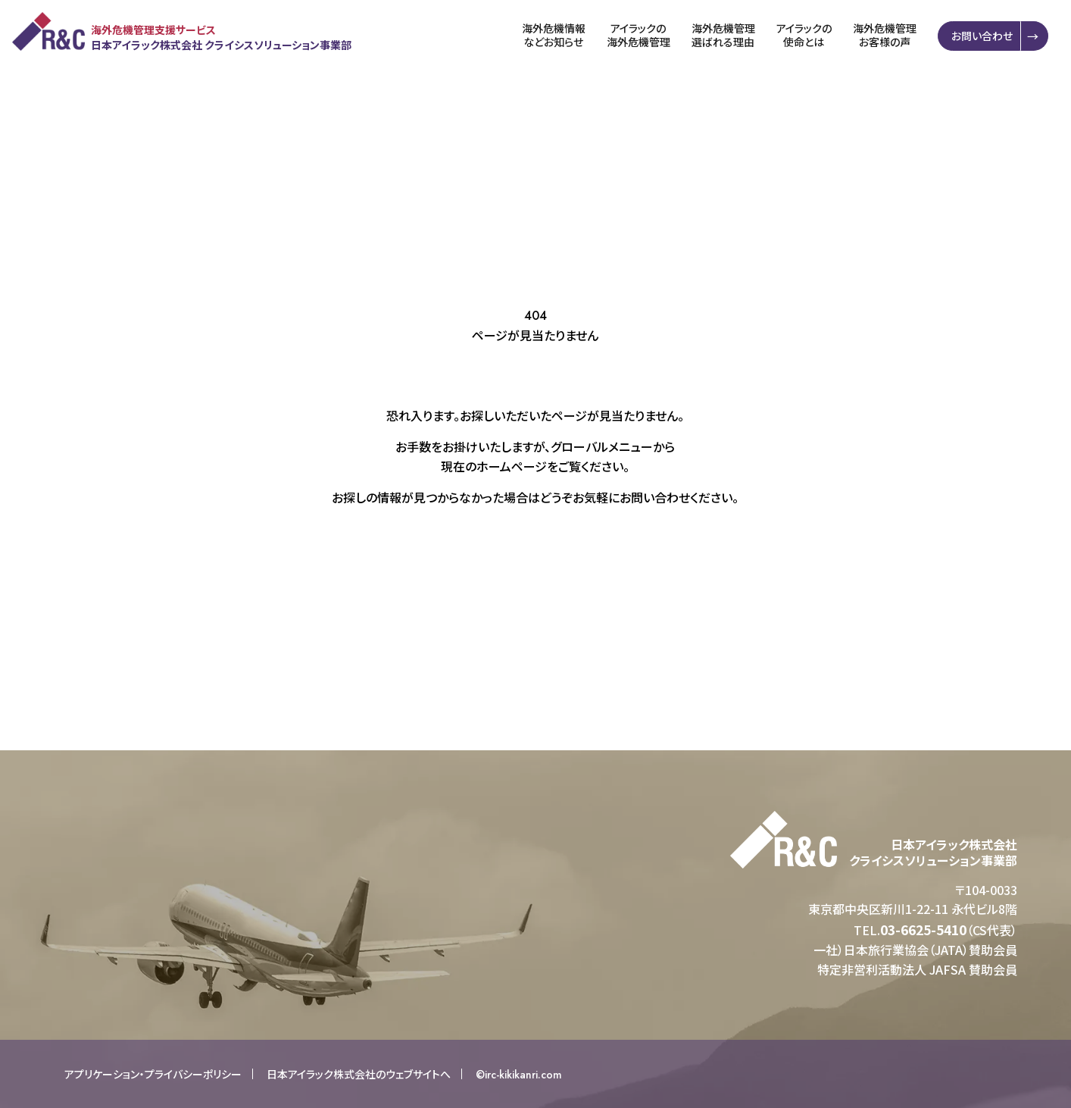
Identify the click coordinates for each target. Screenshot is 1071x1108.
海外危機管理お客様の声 (886, 35)
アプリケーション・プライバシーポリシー (153, 1074)
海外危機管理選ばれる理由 (725, 35)
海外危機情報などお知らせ (555, 35)
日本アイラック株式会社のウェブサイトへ (359, 1074)
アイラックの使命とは (805, 35)
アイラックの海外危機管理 (640, 35)
